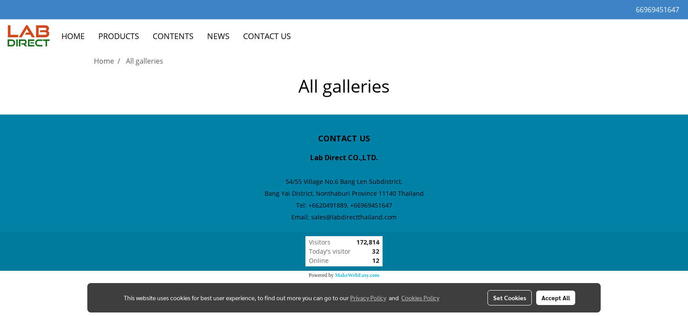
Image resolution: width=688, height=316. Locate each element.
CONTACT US (267, 36)
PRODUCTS (118, 36)
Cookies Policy (420, 298)
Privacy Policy (368, 298)
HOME (73, 36)
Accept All (555, 298)
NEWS (218, 36)
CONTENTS (173, 36)
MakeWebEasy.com (357, 275)
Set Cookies (509, 298)
